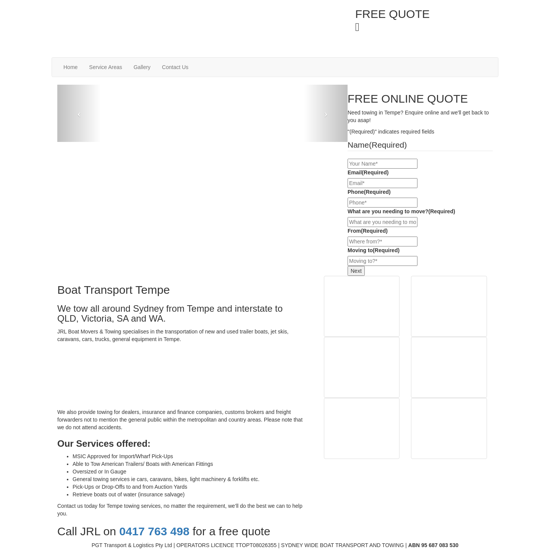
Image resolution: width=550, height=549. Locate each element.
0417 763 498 (397, 26)
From (368, 231)
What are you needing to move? (401, 211)
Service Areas (105, 67)
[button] (79, 113)
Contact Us (175, 67)
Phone (369, 192)
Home (70, 67)
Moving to (374, 250)
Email (368, 172)
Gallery (142, 67)
